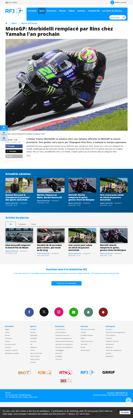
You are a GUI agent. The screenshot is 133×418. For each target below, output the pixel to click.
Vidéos (71, 11)
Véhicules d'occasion (88, 329)
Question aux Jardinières (64, 347)
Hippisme (33, 347)
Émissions (51, 11)
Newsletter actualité (12, 353)
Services (81, 11)
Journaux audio (10, 344)
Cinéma (83, 332)
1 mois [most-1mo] (33, 224)
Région (7, 329)
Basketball (33, 335)
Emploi (83, 347)
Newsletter (109, 356)
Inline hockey (34, 356)
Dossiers (8, 347)
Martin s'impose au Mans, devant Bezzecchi (49, 196)
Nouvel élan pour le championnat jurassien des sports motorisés (17, 197)
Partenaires (110, 344)
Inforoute (84, 344)
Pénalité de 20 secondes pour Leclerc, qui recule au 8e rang (49, 248)
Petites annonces (87, 341)
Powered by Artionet (100, 395)
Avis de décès (85, 350)
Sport (41, 11)
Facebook (29, 312)
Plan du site (33, 397)
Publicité (109, 338)
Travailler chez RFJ (112, 341)
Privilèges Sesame (87, 335)
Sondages (58, 356)
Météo (83, 338)
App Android (103, 312)
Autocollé (58, 353)
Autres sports (34, 359)
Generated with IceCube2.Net (118, 395)
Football (33, 329)
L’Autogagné (59, 350)
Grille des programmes (63, 338)
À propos (109, 329)
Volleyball (33, 338)
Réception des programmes (115, 332)
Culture (7, 341)
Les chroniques (60, 332)
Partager (10, 146)
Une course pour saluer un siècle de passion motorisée (112, 197)
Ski (31, 344)
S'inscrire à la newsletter (66, 283)
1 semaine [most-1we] (22, 224)
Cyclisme (33, 341)
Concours (58, 359)
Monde (7, 335)
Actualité (32, 11)
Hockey (32, 332)
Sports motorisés (29, 23)
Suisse (7, 332)
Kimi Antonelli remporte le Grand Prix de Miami (17, 246)
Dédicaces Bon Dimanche (64, 341)
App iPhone (88, 312)
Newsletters (73, 312)
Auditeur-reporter (118, 2)
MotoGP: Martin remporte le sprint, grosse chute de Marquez (81, 197)
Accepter (125, 412)
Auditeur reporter (11, 350)
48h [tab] (10, 224)
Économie (8, 338)
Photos (62, 11)
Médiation (109, 347)
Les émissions (60, 329)
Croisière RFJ (93, 11)
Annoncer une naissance (64, 344)
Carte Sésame (110, 335)
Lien (9, 156)
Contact (108, 353)
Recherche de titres (62, 335)
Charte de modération (113, 350)
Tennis (32, 350)
